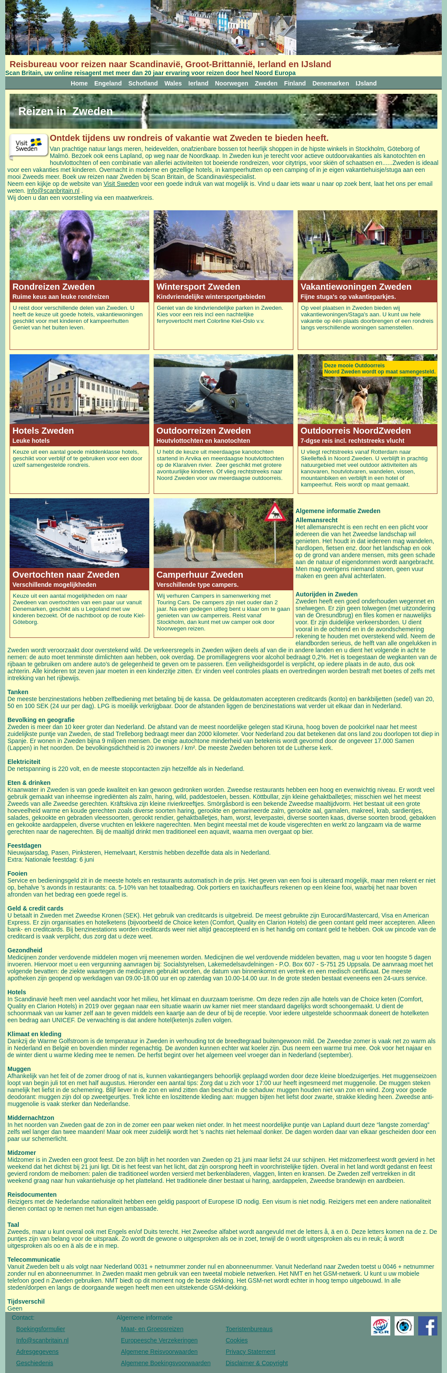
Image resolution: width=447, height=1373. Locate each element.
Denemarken (331, 83)
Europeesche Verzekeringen (159, 1340)
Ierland (199, 83)
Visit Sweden (121, 183)
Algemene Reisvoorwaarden (159, 1351)
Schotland (143, 83)
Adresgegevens (37, 1351)
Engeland (108, 83)
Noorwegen (231, 83)
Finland (295, 83)
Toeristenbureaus (249, 1328)
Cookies (237, 1340)
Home (79, 83)
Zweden (266, 83)
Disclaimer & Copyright (257, 1362)
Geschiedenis (34, 1362)
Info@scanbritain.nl (53, 190)
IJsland (366, 83)
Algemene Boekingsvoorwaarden (165, 1362)
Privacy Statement (250, 1351)
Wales (173, 83)
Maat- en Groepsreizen (152, 1328)
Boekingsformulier (40, 1328)
